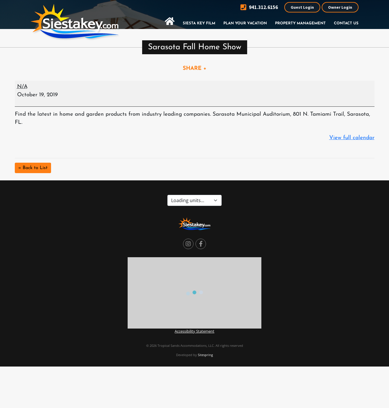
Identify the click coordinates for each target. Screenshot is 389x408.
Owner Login (340, 7)
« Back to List (33, 168)
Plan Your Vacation (245, 23)
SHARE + (195, 68)
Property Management (300, 23)
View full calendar (351, 138)
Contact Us (346, 23)
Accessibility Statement (194, 331)
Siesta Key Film (199, 23)
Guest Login (302, 7)
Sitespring (205, 355)
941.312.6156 (259, 7)
